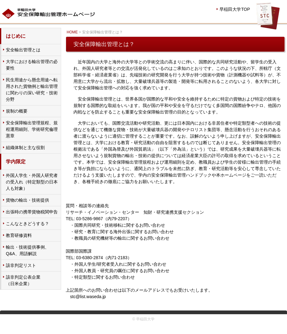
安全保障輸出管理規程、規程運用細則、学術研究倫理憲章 (32, 129)
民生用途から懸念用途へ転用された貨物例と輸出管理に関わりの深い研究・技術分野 (32, 89)
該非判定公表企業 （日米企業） (23, 280)
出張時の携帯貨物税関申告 (32, 211)
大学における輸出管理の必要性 (32, 65)
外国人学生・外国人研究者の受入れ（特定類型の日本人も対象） (32, 182)
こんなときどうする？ (27, 223)
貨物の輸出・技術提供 (27, 200)
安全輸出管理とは (23, 49)
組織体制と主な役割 (25, 147)
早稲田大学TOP (234, 9)
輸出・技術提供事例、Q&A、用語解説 (27, 250)
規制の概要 (16, 111)
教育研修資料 (19, 235)
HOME (72, 32)
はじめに (16, 36)
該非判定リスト (21, 265)
